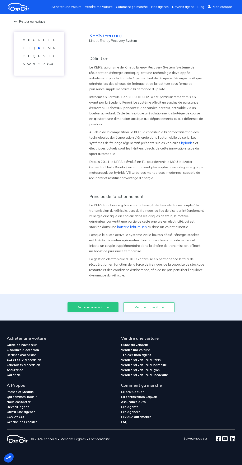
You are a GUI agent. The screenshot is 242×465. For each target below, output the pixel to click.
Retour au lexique (29, 21)
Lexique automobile (136, 417)
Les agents (129, 407)
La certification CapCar (139, 397)
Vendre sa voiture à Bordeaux (144, 375)
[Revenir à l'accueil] (20, 7)
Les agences (130, 412)
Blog (200, 7)
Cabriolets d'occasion (23, 365)
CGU (22, 417)
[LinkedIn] (231, 439)
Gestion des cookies (22, 422)
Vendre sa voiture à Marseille (144, 365)
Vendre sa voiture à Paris (141, 360)
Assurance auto (133, 402)
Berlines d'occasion (22, 355)
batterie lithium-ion (132, 227)
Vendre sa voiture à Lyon (140, 370)
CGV (10, 417)
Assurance (15, 370)
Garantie (14, 375)
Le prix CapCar (132, 392)
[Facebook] (218, 439)
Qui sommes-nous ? (22, 397)
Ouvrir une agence (21, 412)
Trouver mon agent (136, 355)
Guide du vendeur (134, 345)
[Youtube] (224, 439)
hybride (187, 143)
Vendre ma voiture (99, 7)
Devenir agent (183, 7)
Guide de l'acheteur (22, 345)
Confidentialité (99, 439)
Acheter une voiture (66, 7)
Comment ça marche (132, 7)
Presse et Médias (20, 392)
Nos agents (160, 7)
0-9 (50, 64)
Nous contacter (19, 402)
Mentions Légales (73, 439)
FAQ (124, 422)
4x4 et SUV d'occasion (24, 360)
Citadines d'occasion (23, 350)
